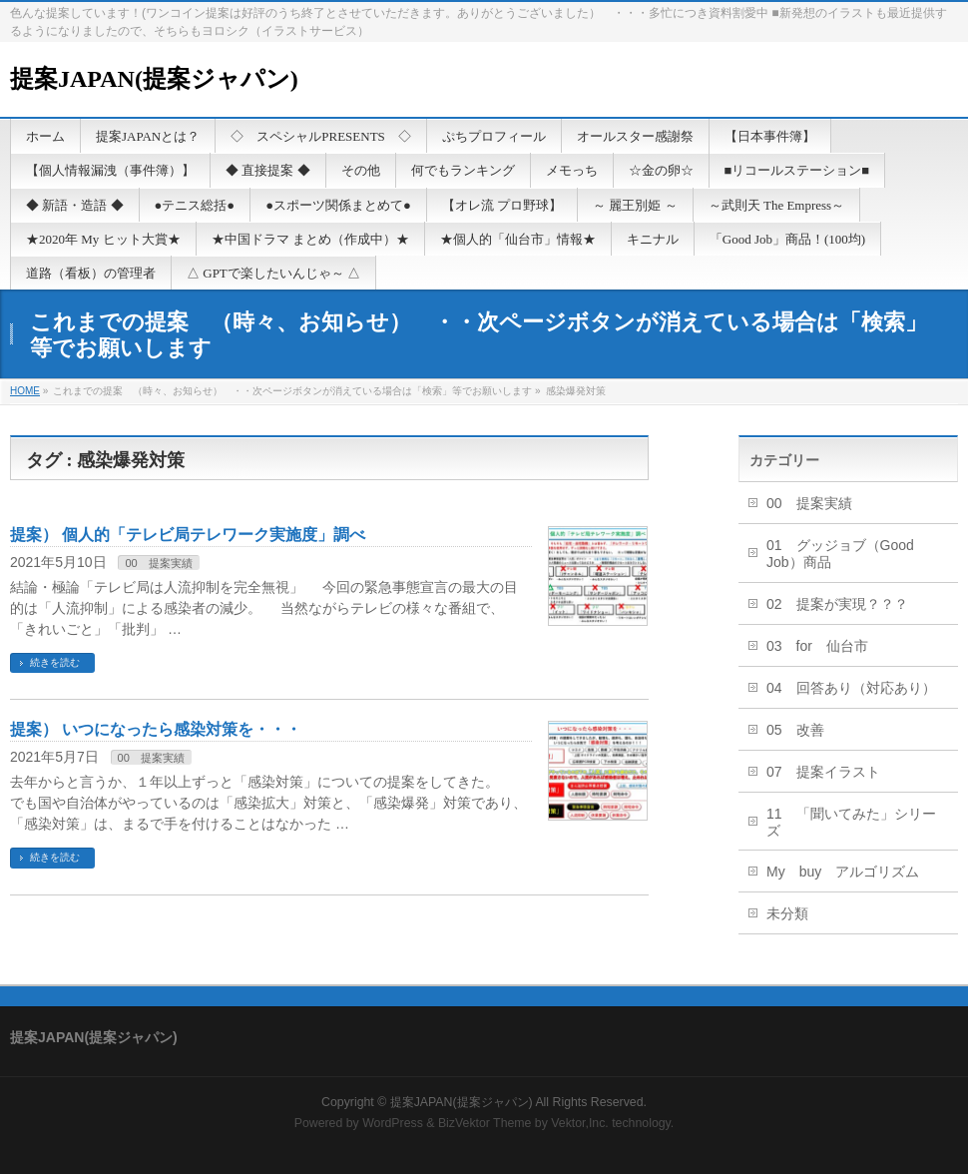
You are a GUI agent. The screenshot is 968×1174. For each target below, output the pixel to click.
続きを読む (55, 662)
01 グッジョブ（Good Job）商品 (840, 553)
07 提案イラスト (823, 772)
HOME (25, 390)
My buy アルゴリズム (842, 872)
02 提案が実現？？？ (837, 604)
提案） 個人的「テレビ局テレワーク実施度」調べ (187, 534)
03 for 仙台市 (817, 646)
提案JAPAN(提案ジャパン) (154, 79)
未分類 (787, 913)
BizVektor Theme (485, 1123)
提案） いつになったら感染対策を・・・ (155, 729)
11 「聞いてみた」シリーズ (851, 822)
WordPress (392, 1123)
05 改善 (795, 730)
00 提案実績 (158, 563)
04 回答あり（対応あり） (851, 688)
